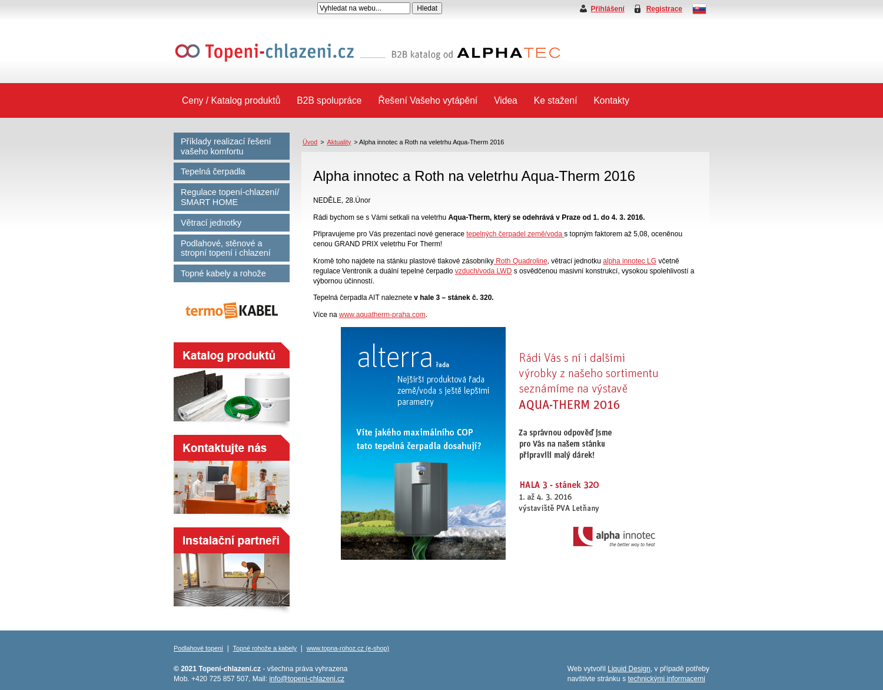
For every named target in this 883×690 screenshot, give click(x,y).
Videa (505, 100)
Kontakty (611, 100)
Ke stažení (555, 100)
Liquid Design (629, 669)
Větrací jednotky (211, 222)
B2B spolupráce (329, 100)
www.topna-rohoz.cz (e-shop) (348, 648)
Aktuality (339, 142)
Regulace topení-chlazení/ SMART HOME (230, 197)
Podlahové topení (198, 648)
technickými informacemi (666, 679)
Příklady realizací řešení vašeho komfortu (226, 146)
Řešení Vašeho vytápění (427, 100)
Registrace (664, 9)
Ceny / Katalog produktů (231, 100)
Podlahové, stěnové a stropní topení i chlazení (226, 248)
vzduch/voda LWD (483, 271)
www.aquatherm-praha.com (382, 315)
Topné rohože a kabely (265, 648)
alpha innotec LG (629, 261)
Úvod (310, 142)
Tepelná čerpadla (213, 171)
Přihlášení (608, 9)
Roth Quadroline (520, 261)
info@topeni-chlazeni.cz (306, 679)
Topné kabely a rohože (223, 273)
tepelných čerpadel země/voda (515, 234)
